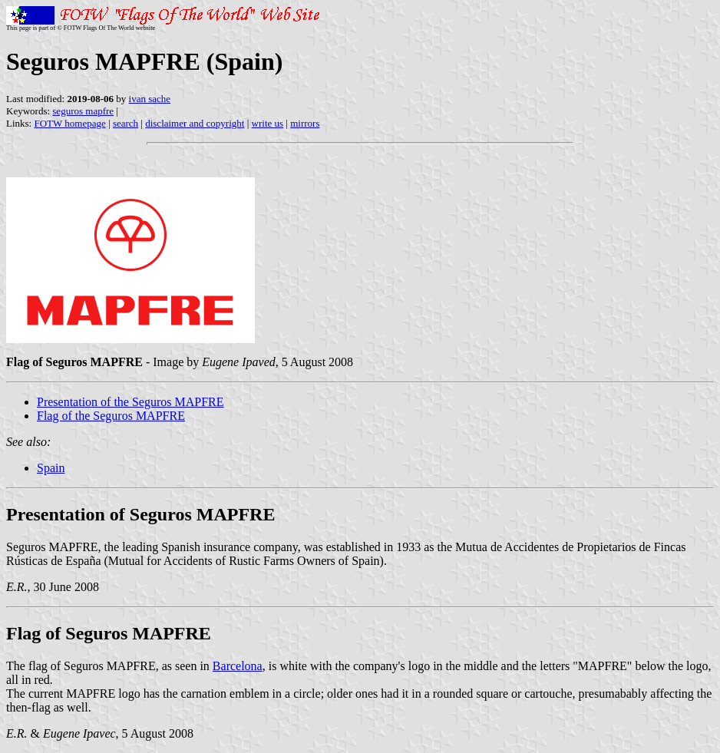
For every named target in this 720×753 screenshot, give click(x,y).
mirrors (304, 123)
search (125, 123)
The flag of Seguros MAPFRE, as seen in (109, 665)
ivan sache (150, 98)
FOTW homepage (69, 123)
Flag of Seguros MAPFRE (108, 633)
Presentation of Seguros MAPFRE (140, 514)
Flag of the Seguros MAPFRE (111, 415)
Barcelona (238, 665)
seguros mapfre (83, 111)
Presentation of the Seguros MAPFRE (130, 401)
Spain (50, 467)
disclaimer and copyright (194, 123)
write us (268, 123)
